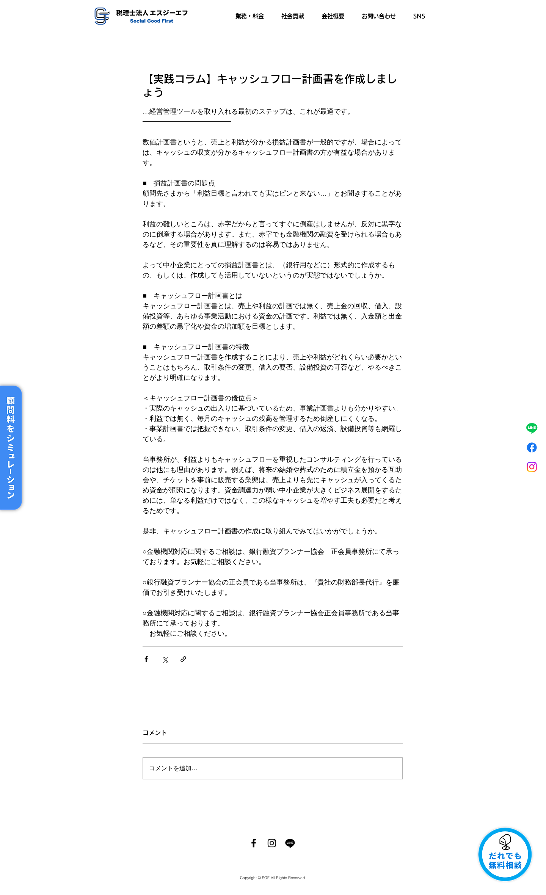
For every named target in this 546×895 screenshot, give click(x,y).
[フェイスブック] (531, 447)
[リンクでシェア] (183, 659)
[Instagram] (531, 466)
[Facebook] (253, 843)
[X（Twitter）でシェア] (164, 659)
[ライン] (531, 428)
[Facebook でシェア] (146, 659)
